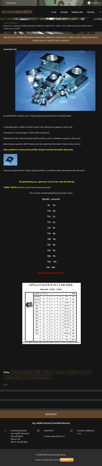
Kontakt (64, 12)
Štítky (6, 372)
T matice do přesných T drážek (26, 372)
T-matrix (85, 372)
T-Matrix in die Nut (14, 377)
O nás (53, 12)
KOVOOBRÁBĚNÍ (10, 23)
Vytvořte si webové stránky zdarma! (47, 460)
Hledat (3, 3)
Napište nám (77, 12)
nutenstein (71, 372)
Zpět (6, 384)
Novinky (90, 12)
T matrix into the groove (39, 377)
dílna (47, 372)
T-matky (58, 372)
